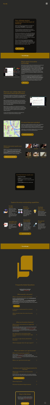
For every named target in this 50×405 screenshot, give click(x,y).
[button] (25, 301)
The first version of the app (17, 329)
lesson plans (31, 329)
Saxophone (29, 157)
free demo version (21, 354)
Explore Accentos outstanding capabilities (25, 202)
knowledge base (26, 290)
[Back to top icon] (45, 403)
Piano (43, 148)
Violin (28, 148)
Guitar (36, 148)
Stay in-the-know (25, 394)
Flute (36, 157)
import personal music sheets (30, 328)
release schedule (19, 356)
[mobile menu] (47, 3)
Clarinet (43, 157)
